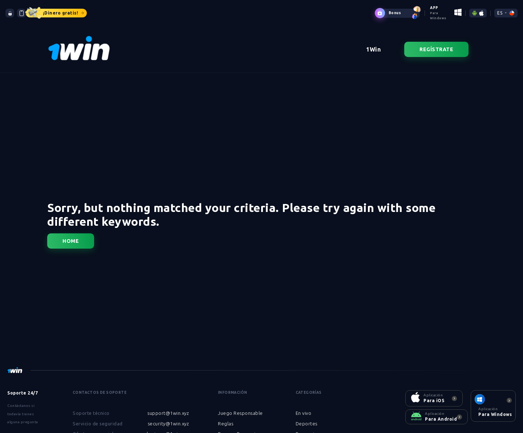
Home (70, 236)
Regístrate (436, 44)
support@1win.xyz (168, 407)
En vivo (304, 407)
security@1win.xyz (168, 418)
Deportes (306, 418)
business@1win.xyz (168, 428)
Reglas (225, 418)
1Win (373, 44)
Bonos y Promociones (242, 428)
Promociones (310, 428)
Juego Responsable (240, 407)
